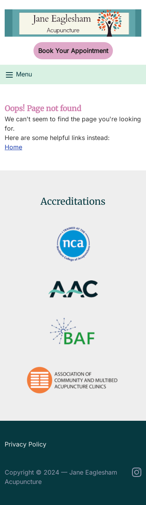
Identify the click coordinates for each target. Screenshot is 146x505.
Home (13, 147)
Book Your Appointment (73, 51)
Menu (18, 75)
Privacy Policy (25, 444)
